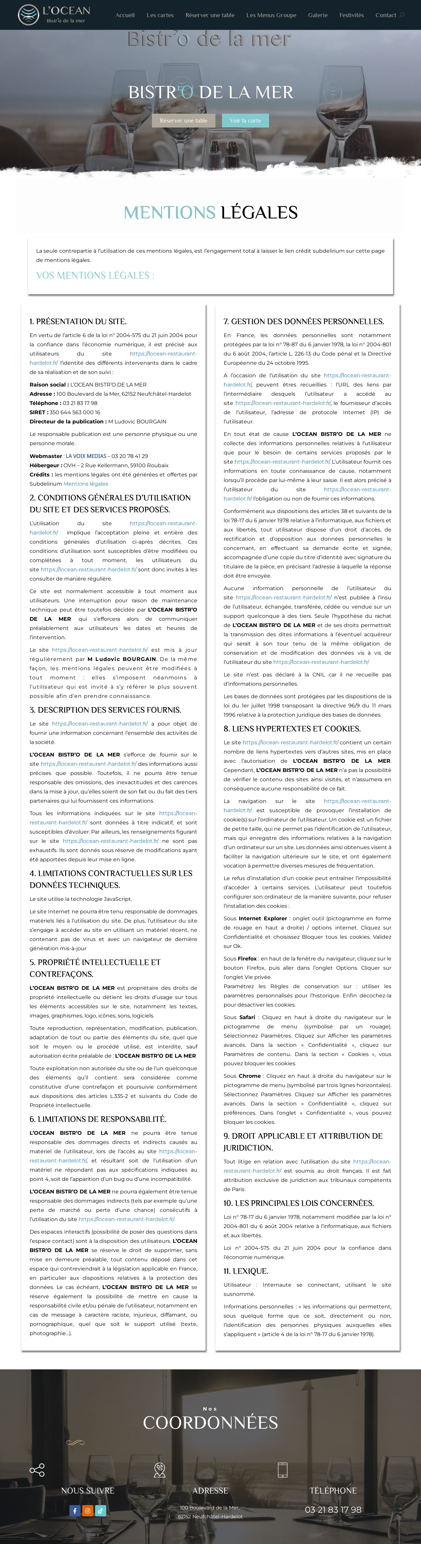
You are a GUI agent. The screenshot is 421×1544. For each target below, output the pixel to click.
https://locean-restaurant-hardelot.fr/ (88, 569)
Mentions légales (85, 484)
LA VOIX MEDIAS (86, 456)
